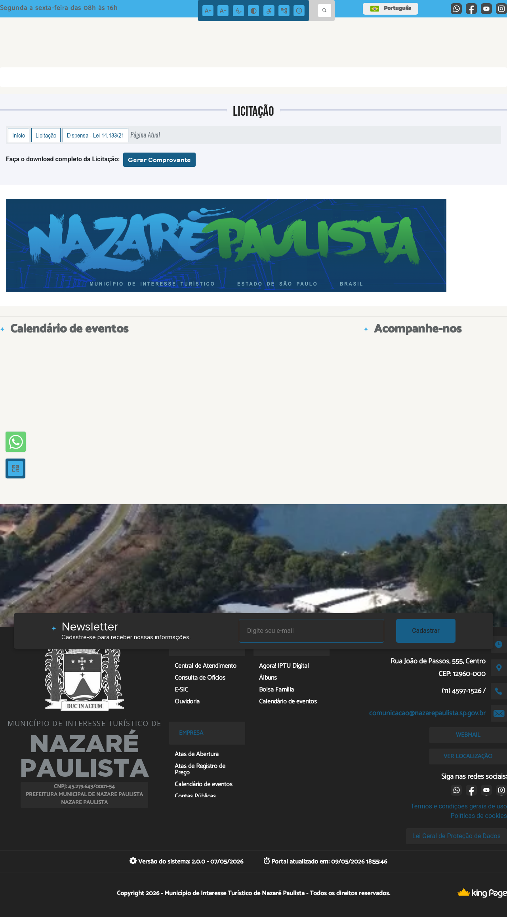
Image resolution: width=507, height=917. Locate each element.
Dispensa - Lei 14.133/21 (95, 135)
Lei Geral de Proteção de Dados (456, 836)
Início (18, 135)
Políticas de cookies (479, 816)
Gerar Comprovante (159, 159)
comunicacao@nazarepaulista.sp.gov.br (427, 713)
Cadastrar (426, 630)
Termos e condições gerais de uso (459, 806)
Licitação (46, 135)
